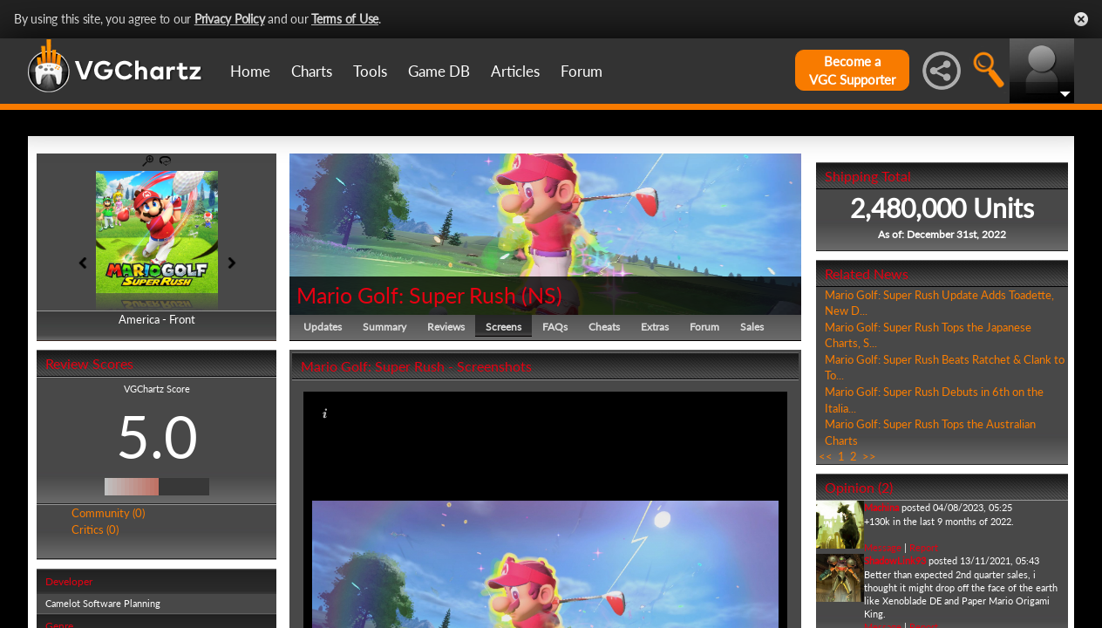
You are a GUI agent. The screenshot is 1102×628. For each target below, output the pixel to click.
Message (882, 547)
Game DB (439, 71)
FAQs (555, 326)
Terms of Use (344, 18)
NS (541, 295)
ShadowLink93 (895, 560)
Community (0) (108, 513)
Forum (581, 71)
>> (869, 456)
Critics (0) (95, 529)
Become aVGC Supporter (852, 70)
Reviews (446, 326)
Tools (370, 71)
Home (250, 71)
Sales (752, 326)
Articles (515, 71)
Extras (655, 326)
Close (1081, 19)
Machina (881, 507)
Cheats (604, 326)
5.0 (157, 436)
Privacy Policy (229, 18)
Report (923, 547)
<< (825, 456)
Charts (311, 71)
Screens (503, 326)
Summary (384, 326)
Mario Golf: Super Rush (406, 295)
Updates (322, 326)
